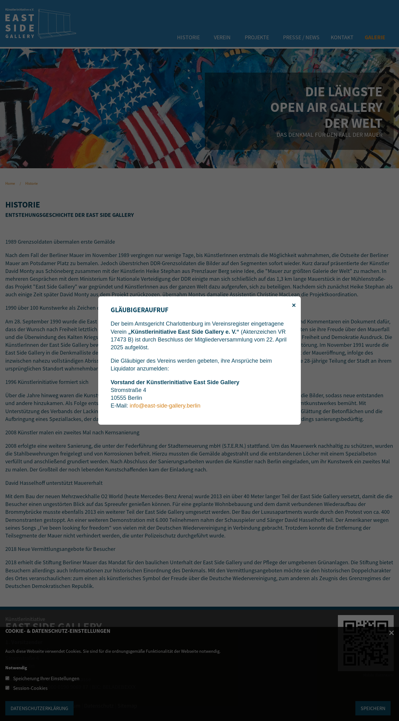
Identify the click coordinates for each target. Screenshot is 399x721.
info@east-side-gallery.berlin (165, 406)
